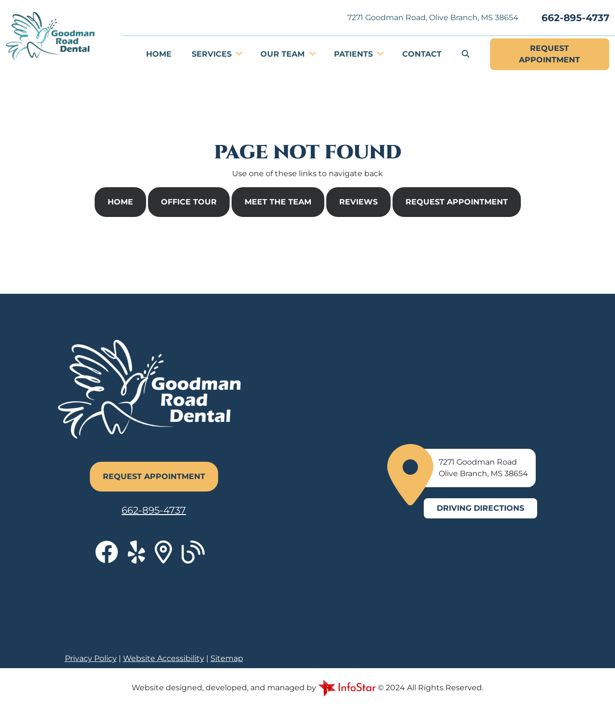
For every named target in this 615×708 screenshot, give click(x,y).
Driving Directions (480, 508)
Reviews (358, 201)
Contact (422, 54)
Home (159, 54)
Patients (354, 54)
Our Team (283, 54)
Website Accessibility (163, 658)
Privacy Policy (91, 658)
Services (213, 54)
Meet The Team (278, 201)
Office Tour (189, 201)
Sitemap (226, 658)
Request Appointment (457, 201)
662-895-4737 (575, 18)
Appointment (549, 53)
